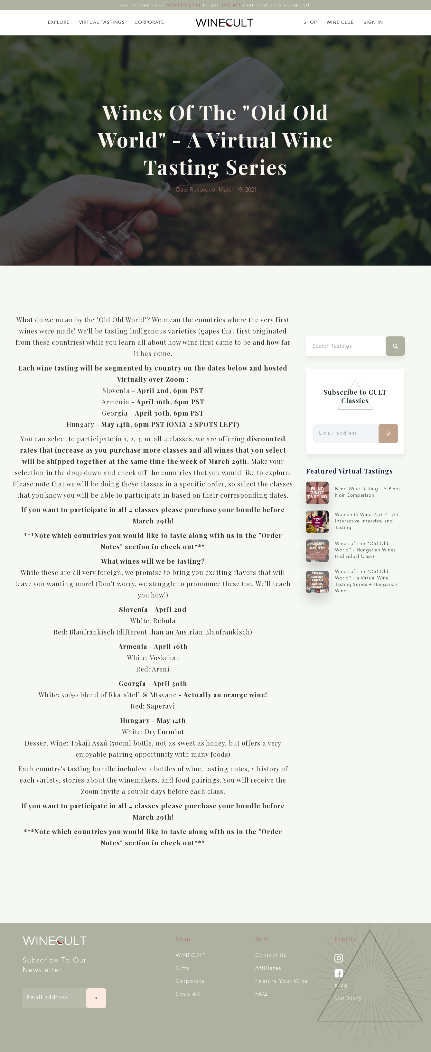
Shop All (188, 994)
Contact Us (271, 955)
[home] (224, 22)
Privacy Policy (383, 1032)
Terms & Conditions (338, 1032)
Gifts (183, 968)
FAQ (261, 994)
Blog (341, 985)
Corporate (190, 981)
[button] (59, 21)
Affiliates (268, 968)
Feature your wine (281, 981)
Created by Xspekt (90, 1032)
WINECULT (191, 955)
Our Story (348, 998)
